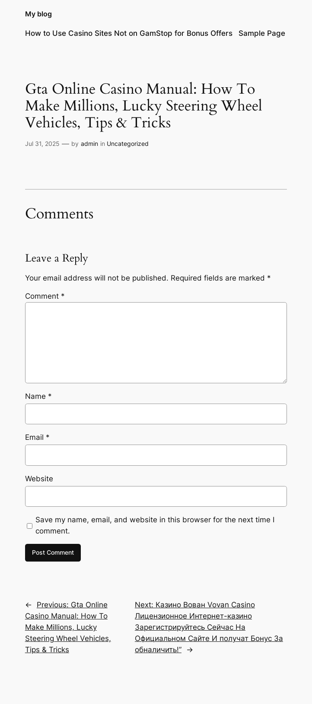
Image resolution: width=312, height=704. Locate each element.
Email (37, 437)
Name (38, 396)
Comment (45, 296)
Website (39, 478)
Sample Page (262, 33)
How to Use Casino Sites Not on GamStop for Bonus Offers (128, 33)
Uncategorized (128, 143)
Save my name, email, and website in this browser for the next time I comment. (154, 525)
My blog (38, 13)
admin (89, 143)
